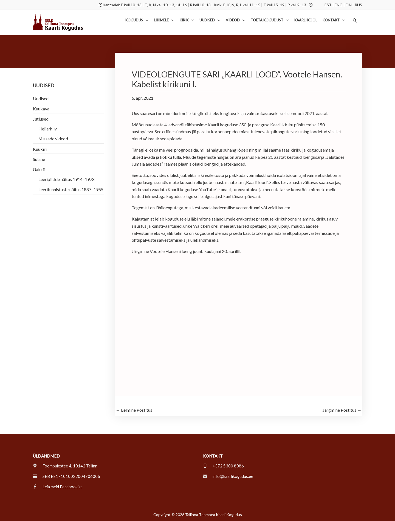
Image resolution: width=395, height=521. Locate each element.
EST (328, 4)
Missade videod (53, 138)
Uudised (41, 98)
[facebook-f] (58, 486)
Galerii (39, 169)
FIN (349, 4)
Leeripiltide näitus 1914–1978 (66, 179)
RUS (358, 4)
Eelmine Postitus (134, 410)
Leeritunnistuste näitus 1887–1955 (70, 189)
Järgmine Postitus (342, 410)
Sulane (39, 159)
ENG (339, 4)
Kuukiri (40, 149)
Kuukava (41, 108)
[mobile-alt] (223, 465)
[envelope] (228, 476)
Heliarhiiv (47, 128)
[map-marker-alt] (65, 465)
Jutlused (41, 118)
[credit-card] (66, 476)
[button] (355, 20)
